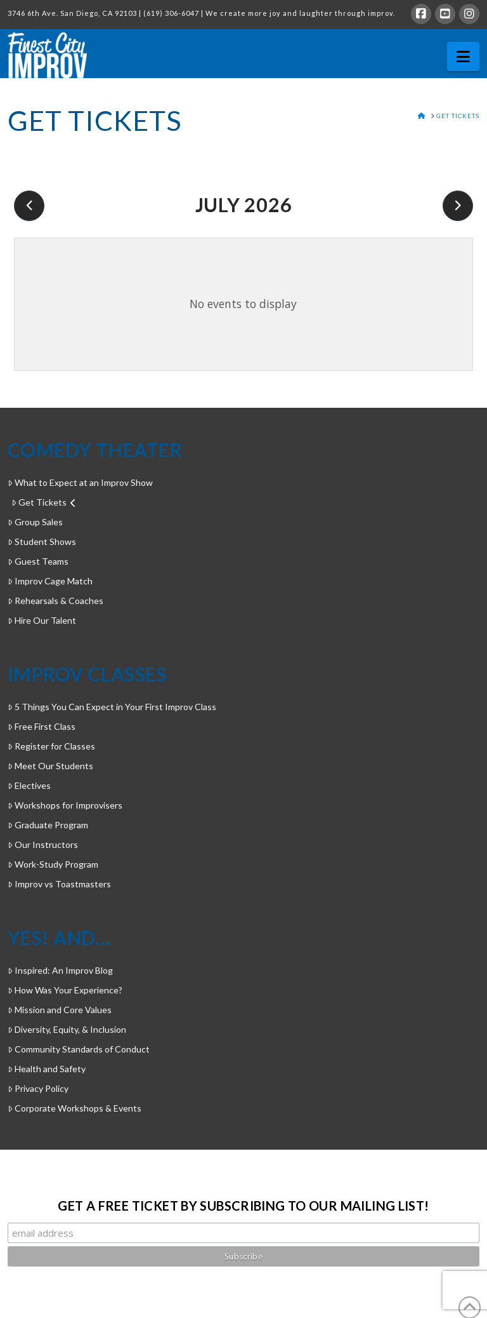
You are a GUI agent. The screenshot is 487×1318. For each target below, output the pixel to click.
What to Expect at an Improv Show (80, 482)
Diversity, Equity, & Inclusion (67, 1029)
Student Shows (42, 541)
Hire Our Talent (42, 620)
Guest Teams (38, 561)
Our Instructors (43, 844)
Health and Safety (47, 1068)
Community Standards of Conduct (79, 1049)
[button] (463, 56)
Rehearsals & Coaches (55, 600)
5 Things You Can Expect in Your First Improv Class (112, 706)
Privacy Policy (38, 1088)
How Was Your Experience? (65, 990)
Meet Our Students (50, 765)
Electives (29, 785)
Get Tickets (43, 502)
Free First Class (41, 726)
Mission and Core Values (60, 1009)
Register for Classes (51, 746)
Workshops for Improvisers (65, 805)
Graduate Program (48, 824)
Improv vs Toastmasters (59, 883)
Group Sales (35, 521)
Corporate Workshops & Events (74, 1108)
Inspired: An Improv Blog (60, 970)
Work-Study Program (53, 864)
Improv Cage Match (50, 580)
